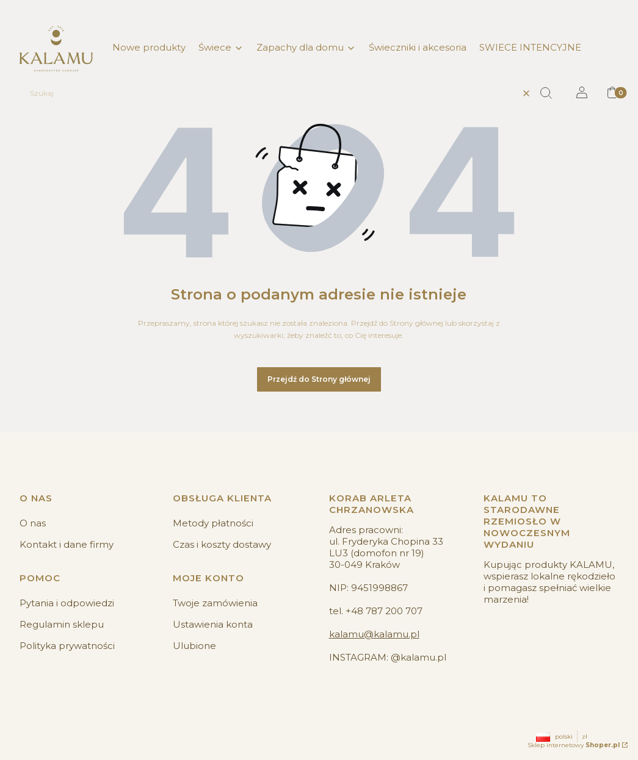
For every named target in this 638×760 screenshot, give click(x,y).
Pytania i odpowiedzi (67, 603)
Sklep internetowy (573, 745)
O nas (33, 523)
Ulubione (194, 645)
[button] (551, 93)
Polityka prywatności (67, 645)
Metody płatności (213, 523)
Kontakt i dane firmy (67, 544)
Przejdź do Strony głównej (319, 379)
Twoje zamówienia (215, 603)
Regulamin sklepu (62, 624)
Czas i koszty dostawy (222, 544)
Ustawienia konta (213, 624)
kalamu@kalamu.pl (374, 634)
